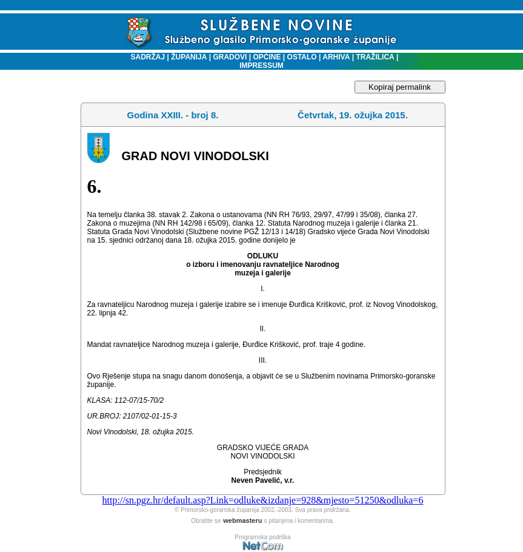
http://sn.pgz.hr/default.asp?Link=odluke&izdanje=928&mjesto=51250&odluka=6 (263, 500)
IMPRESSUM (261, 65)
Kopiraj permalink (399, 87)
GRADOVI (230, 57)
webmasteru (242, 520)
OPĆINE (267, 57)
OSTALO (302, 57)
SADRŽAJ (145, 57)
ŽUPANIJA (189, 57)
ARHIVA (335, 57)
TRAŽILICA (374, 57)
